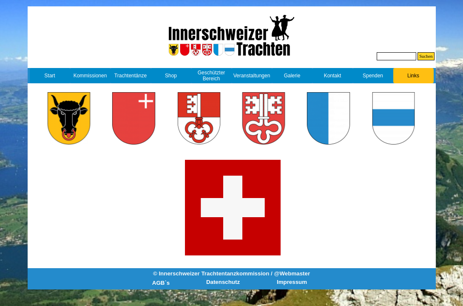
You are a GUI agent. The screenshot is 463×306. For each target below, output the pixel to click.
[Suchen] (397, 56)
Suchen (425, 56)
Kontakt (332, 76)
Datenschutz (223, 282)
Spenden (373, 76)
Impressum (292, 282)
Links (413, 76)
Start (49, 76)
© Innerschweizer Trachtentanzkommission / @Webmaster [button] (231, 273)
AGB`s (161, 283)
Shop (171, 76)
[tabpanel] (231, 62)
